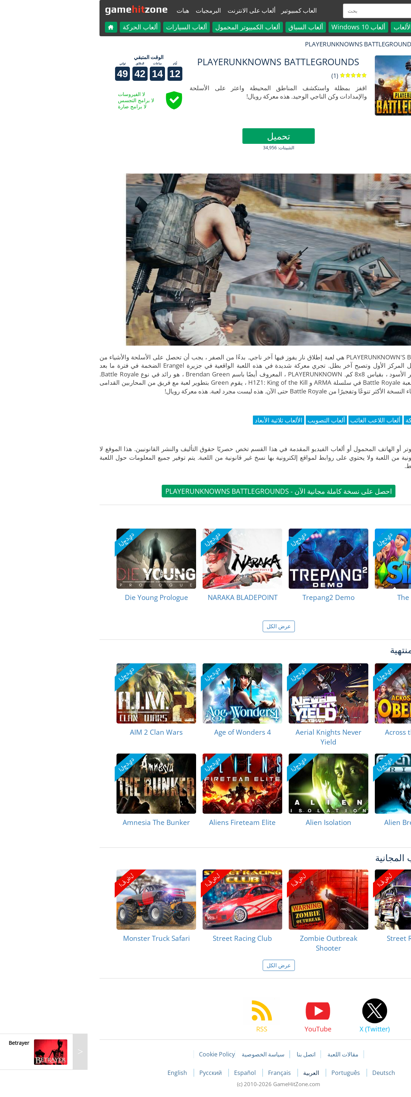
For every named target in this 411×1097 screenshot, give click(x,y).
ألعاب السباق (232, 26)
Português (273, 1073)
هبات (109, 10)
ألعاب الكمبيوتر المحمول (174, 26)
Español (172, 1073)
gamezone (63, 9)
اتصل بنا (233, 1054)
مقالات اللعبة (269, 1054)
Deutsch (310, 1073)
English (104, 1073)
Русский (138, 1073)
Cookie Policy (144, 1054)
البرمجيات (135, 10)
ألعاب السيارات (113, 26)
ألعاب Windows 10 (285, 26)
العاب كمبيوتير (226, 10)
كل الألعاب (335, 26)
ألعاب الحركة (67, 26)
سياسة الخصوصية (190, 1054)
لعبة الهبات (359, 44)
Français (207, 1073)
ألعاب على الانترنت (178, 10)
